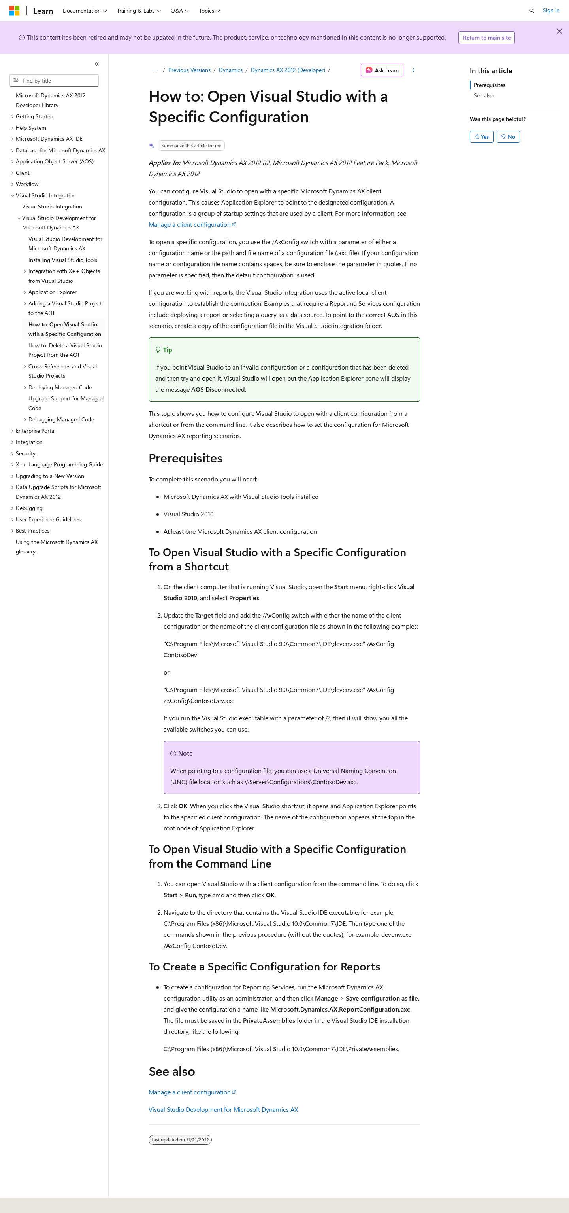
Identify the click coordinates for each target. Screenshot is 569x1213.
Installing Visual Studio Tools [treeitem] (62, 259)
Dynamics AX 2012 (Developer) (288, 70)
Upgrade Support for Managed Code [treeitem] (66, 403)
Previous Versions (189, 70)
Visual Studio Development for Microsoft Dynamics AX (223, 1109)
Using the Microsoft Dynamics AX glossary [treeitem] (57, 546)
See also (484, 95)
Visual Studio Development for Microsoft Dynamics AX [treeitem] (65, 243)
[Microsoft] (14, 11)
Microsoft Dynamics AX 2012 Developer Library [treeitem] (51, 100)
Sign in (551, 10)
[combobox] (54, 80)
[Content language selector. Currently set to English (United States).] (45, 1201)
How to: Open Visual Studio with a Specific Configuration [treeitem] (64, 329)
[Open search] (532, 11)
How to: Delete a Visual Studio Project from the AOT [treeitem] (65, 350)
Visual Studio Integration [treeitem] (52, 206)
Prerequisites (489, 85)
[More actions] (413, 70)
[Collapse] (97, 64)
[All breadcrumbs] (155, 70)
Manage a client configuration (190, 224)
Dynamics (231, 70)
